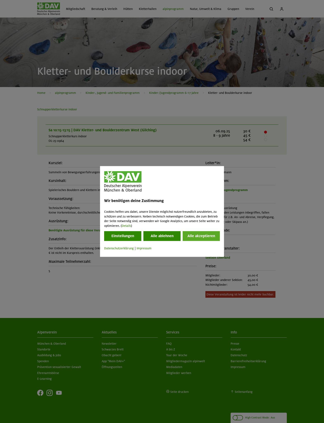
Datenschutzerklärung (119, 248)
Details (126, 226)
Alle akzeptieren (201, 236)
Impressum (144, 248)
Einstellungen (122, 236)
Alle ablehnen (162, 236)
